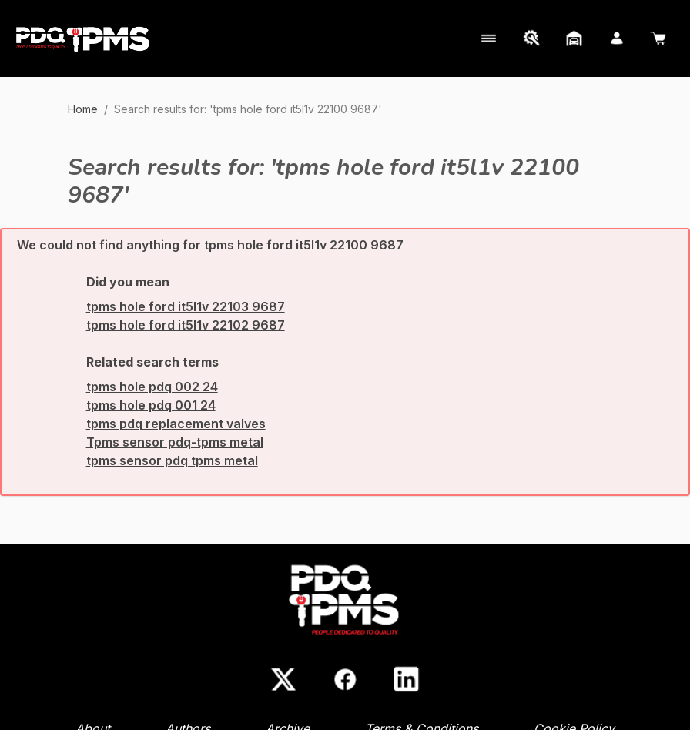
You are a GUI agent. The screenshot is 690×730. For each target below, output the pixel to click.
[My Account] (487, 38)
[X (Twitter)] (283, 679)
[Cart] (659, 38)
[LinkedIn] (406, 679)
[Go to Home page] (83, 38)
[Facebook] (345, 679)
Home (83, 109)
